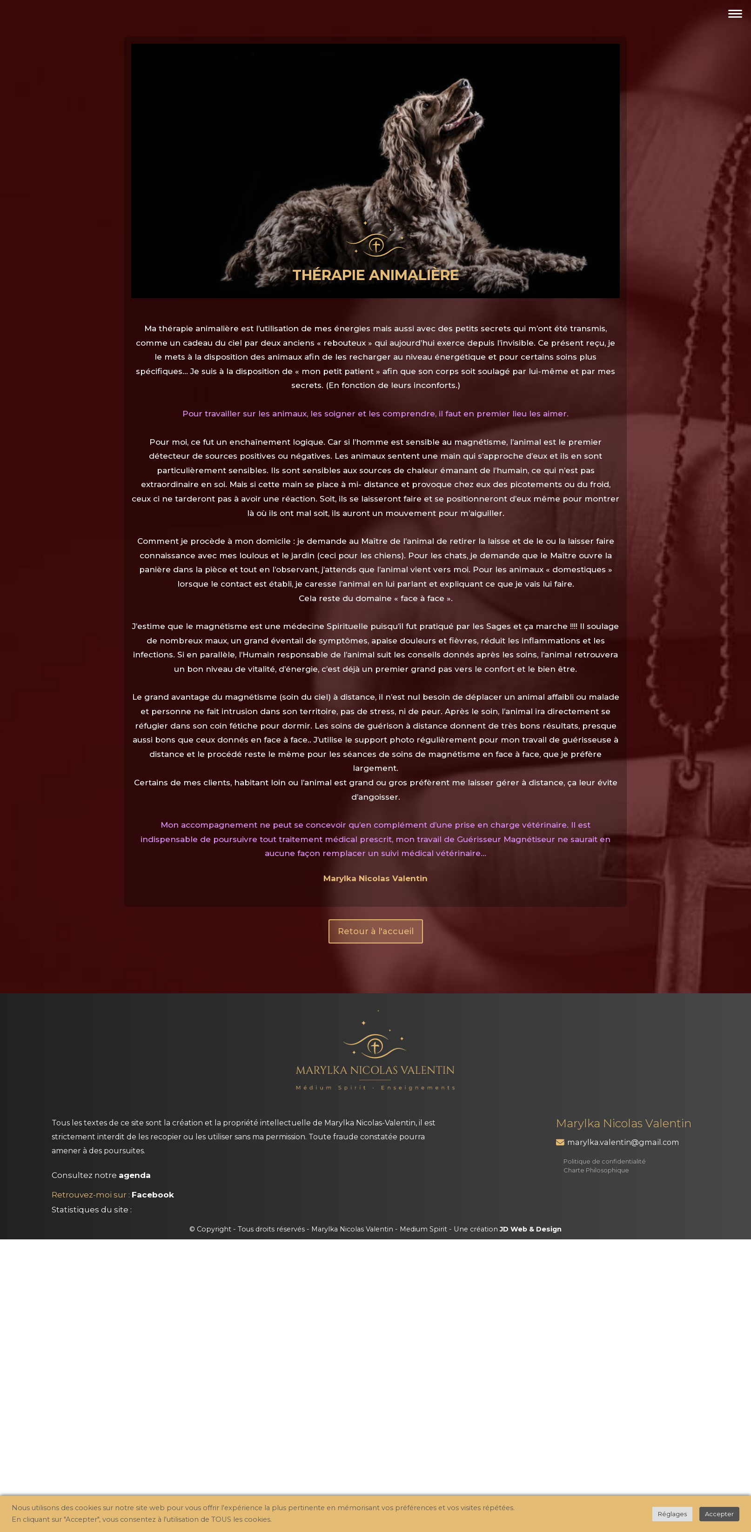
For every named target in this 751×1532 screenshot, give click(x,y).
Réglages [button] (672, 1514)
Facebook (153, 1194)
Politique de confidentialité (604, 1161)
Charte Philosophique (596, 1170)
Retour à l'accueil (376, 931)
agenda (135, 1175)
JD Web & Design (531, 1229)
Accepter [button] (719, 1514)
